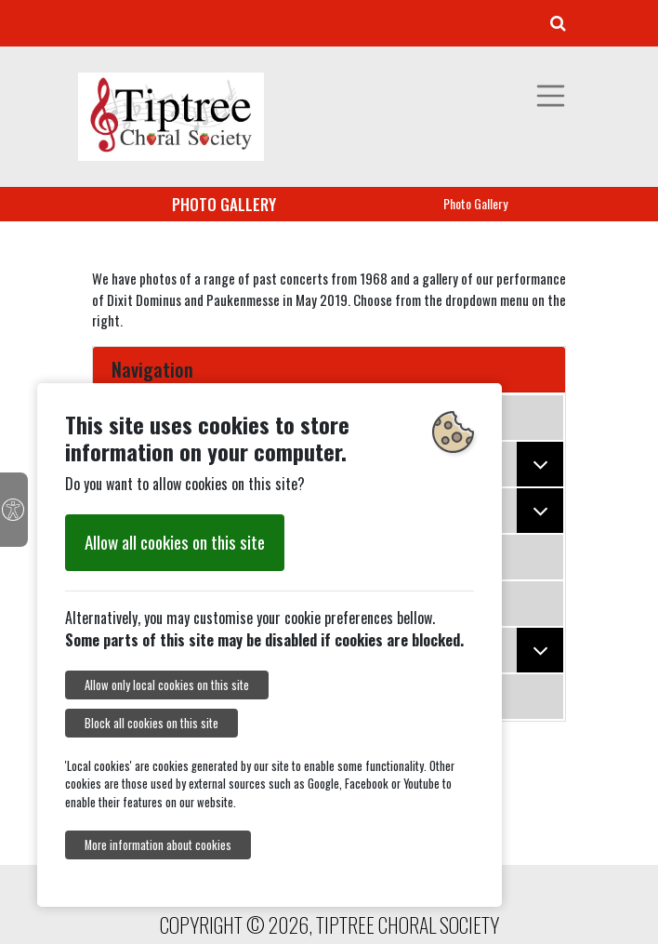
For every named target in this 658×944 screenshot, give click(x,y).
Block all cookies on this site (151, 723)
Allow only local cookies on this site (167, 685)
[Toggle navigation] (551, 95)
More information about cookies (158, 845)
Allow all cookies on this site (175, 541)
